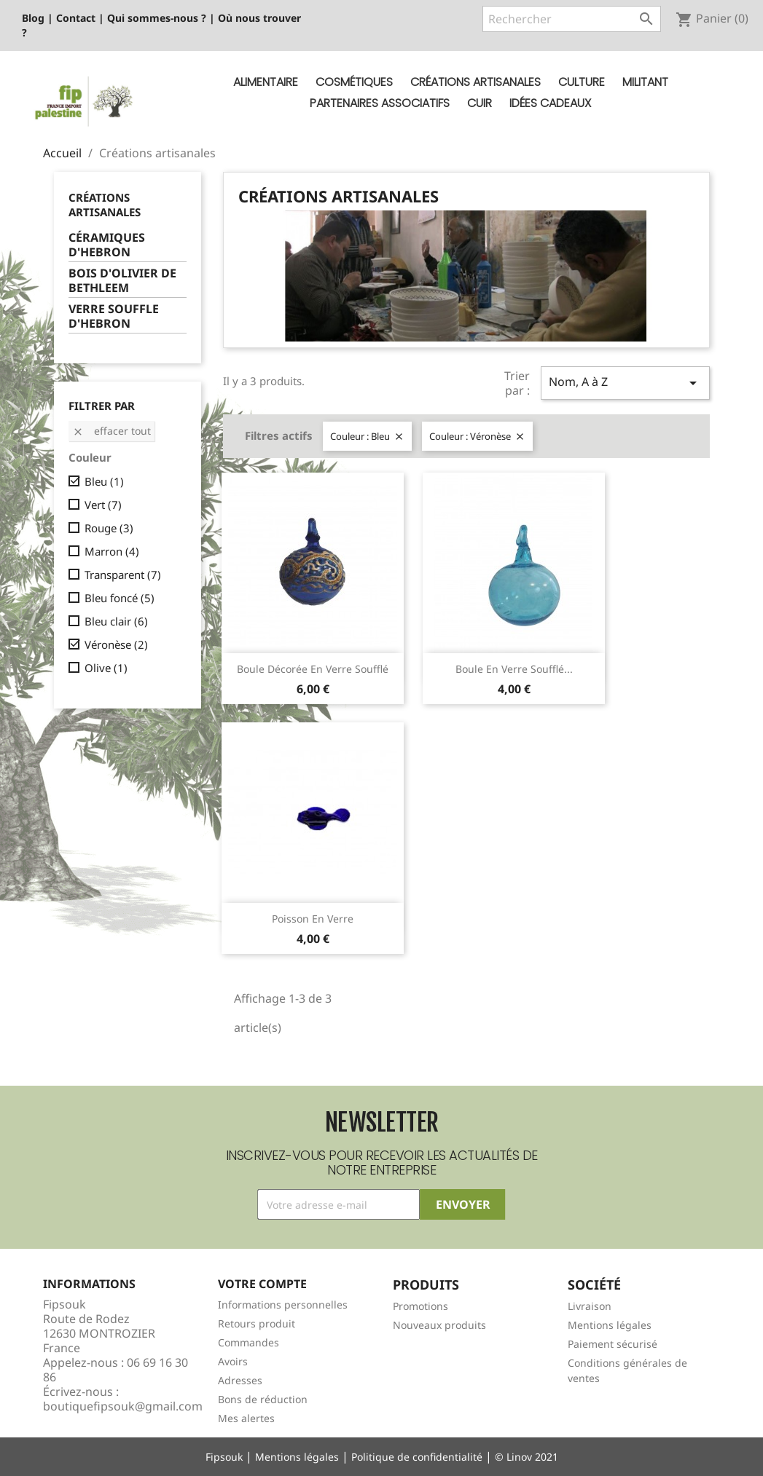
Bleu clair (116, 621)
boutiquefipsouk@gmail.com (123, 1406)
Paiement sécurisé (612, 1344)
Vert (103, 504)
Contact (75, 18)
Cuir (479, 103)
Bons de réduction (263, 1399)
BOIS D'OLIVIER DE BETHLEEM (122, 281)
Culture (581, 82)
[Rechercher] (571, 19)
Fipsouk (224, 1457)
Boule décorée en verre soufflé (312, 669)
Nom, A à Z (625, 383)
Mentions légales (610, 1325)
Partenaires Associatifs (380, 103)
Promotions (420, 1306)
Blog (33, 18)
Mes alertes (246, 1418)
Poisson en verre (312, 919)
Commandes (248, 1342)
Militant (645, 82)
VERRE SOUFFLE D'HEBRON (114, 316)
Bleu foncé (119, 598)
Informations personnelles (283, 1304)
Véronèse (116, 644)
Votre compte (262, 1284)
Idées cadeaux (550, 103)
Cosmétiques (354, 82)
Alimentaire (265, 82)
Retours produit (256, 1323)
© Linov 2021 (526, 1457)
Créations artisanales (475, 82)
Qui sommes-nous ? (156, 18)
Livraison (589, 1306)
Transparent (123, 574)
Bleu (104, 481)
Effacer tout (111, 431)
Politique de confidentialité (416, 1457)
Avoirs (233, 1361)
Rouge (109, 528)
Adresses (240, 1380)
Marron (112, 551)
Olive (106, 667)
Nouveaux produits (439, 1325)
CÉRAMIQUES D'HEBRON (107, 245)
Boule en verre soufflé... (514, 669)
